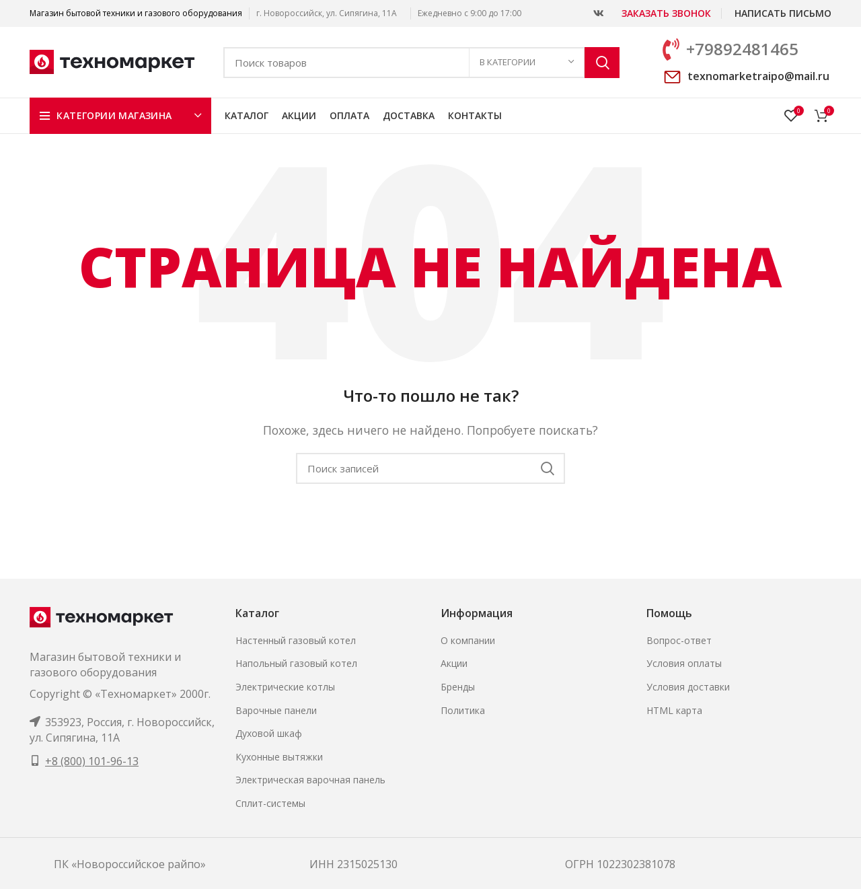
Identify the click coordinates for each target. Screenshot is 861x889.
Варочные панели (276, 710)
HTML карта (674, 710)
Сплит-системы (270, 803)
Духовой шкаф (268, 733)
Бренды (458, 686)
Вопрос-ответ (679, 640)
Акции (454, 663)
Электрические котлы (285, 686)
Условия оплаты (684, 663)
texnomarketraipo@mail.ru (758, 76)
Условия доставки (688, 686)
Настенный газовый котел (295, 640)
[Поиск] (421, 62)
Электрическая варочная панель (310, 779)
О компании (468, 640)
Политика (463, 710)
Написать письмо (783, 13)
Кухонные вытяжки (279, 756)
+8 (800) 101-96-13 (92, 761)
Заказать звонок (666, 13)
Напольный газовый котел (296, 663)
